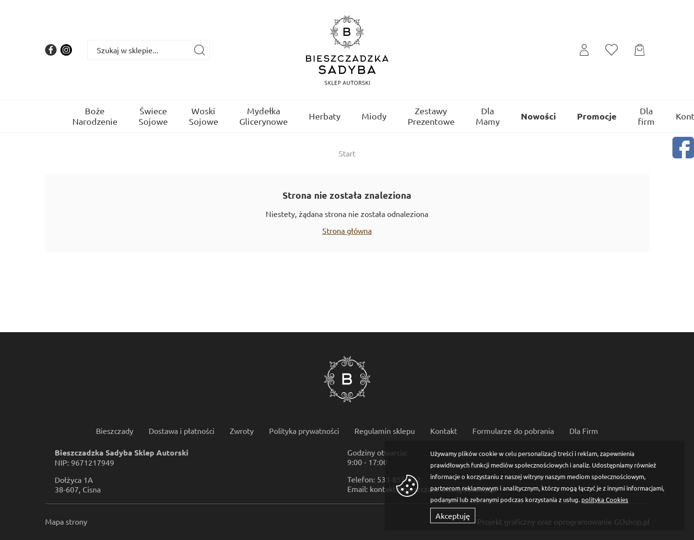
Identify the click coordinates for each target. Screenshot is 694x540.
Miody (374, 116)
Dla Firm (583, 430)
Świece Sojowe (153, 116)
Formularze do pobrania (513, 430)
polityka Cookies (604, 499)
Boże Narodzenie (95, 116)
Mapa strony (66, 521)
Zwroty (242, 430)
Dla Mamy (488, 116)
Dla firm (646, 116)
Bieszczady (114, 430)
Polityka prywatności (304, 430)
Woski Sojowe (203, 116)
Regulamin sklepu (384, 430)
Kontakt (443, 430)
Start (347, 153)
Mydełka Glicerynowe (263, 116)
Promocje (597, 115)
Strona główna (347, 230)
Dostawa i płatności (181, 430)
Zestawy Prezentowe (431, 116)
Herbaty (325, 116)
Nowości (538, 115)
